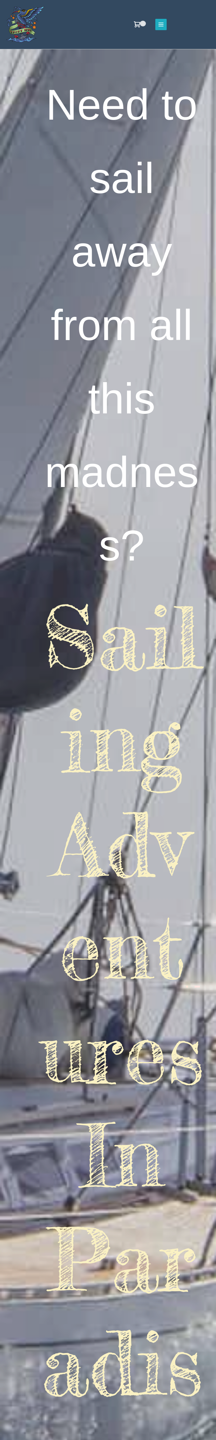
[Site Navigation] (161, 24)
